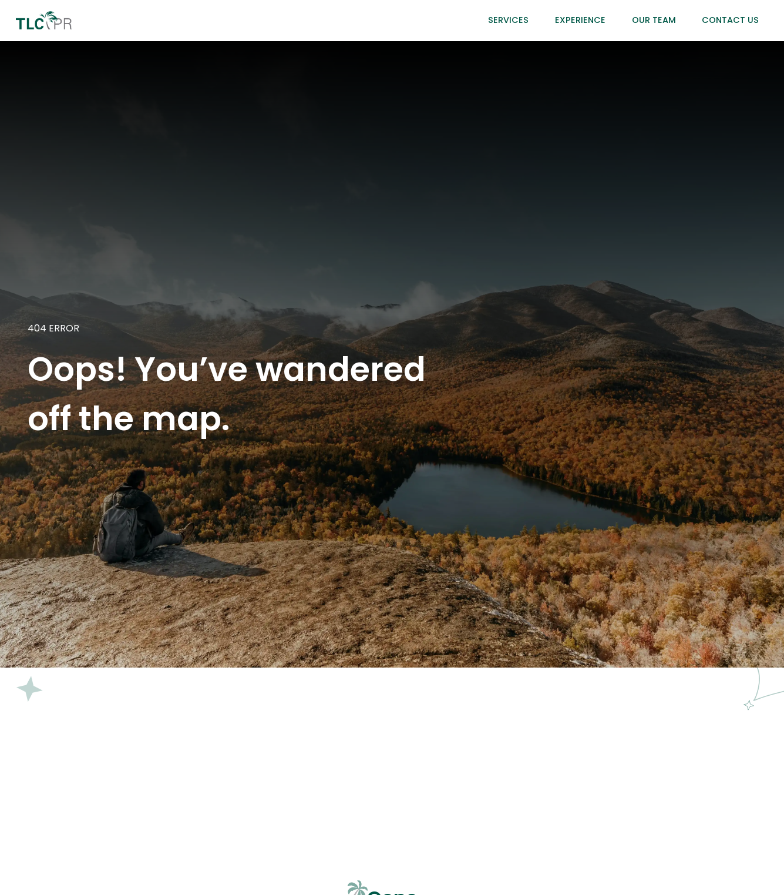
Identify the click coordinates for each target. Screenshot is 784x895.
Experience (580, 20)
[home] (44, 20)
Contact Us (730, 20)
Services (508, 20)
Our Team (654, 20)
